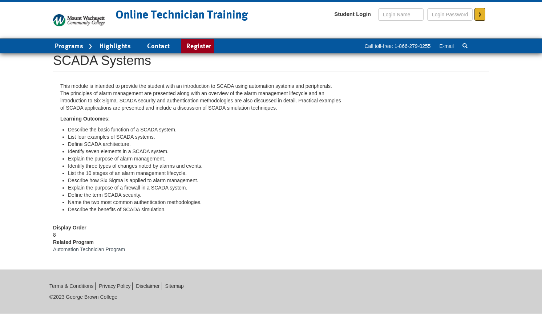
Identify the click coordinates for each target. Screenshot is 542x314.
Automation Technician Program (89, 249)
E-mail (446, 46)
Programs (74, 46)
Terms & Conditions (71, 286)
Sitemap (174, 286)
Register (198, 46)
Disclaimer (147, 286)
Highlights (115, 46)
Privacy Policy (114, 286)
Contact (158, 46)
